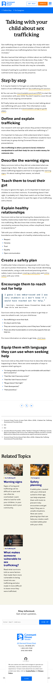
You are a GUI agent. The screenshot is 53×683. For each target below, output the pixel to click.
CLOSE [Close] (26, 678)
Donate (43, 3)
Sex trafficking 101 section (39, 89)
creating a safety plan (31, 273)
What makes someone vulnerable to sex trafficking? (12, 559)
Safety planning (36, 483)
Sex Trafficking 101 (10, 478)
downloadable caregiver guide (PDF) (24, 109)
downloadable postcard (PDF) (29, 93)
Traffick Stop (7, 10)
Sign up (44, 622)
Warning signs (13, 481)
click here (41, 338)
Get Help (31, 3)
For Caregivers (19, 10)
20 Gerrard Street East (26, 643)
